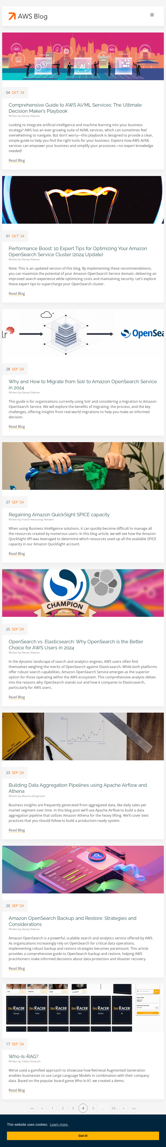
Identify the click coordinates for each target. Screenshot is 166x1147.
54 (114, 1108)
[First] (32, 1108)
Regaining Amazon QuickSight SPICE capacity (59, 514)
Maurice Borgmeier (33, 796)
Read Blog (17, 160)
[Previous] (42, 1108)
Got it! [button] (83, 1135)
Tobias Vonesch (31, 1061)
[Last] (133, 1108)
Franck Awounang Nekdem (38, 519)
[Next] (123, 1108)
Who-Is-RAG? (23, 1056)
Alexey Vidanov (31, 116)
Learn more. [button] (59, 1124)
